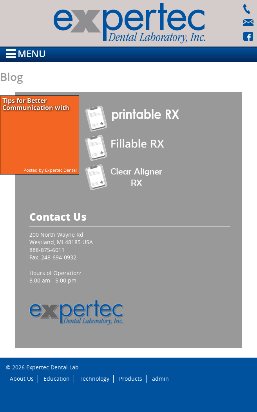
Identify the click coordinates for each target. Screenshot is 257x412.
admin (160, 378)
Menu (26, 53)
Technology (94, 378)
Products (130, 378)
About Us (22, 378)
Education (56, 378)
